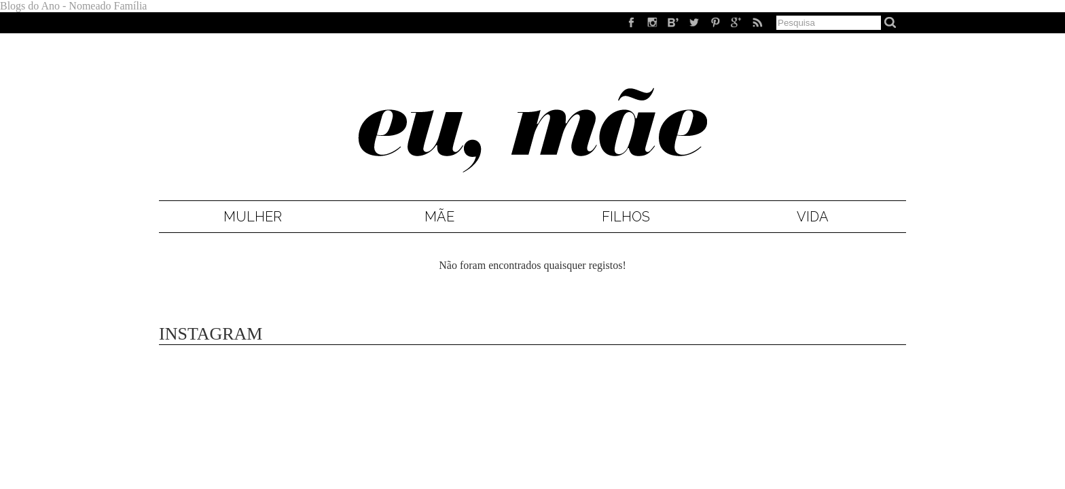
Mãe (439, 217)
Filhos (626, 217)
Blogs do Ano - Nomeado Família (73, 6)
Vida (813, 217)
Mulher (252, 217)
